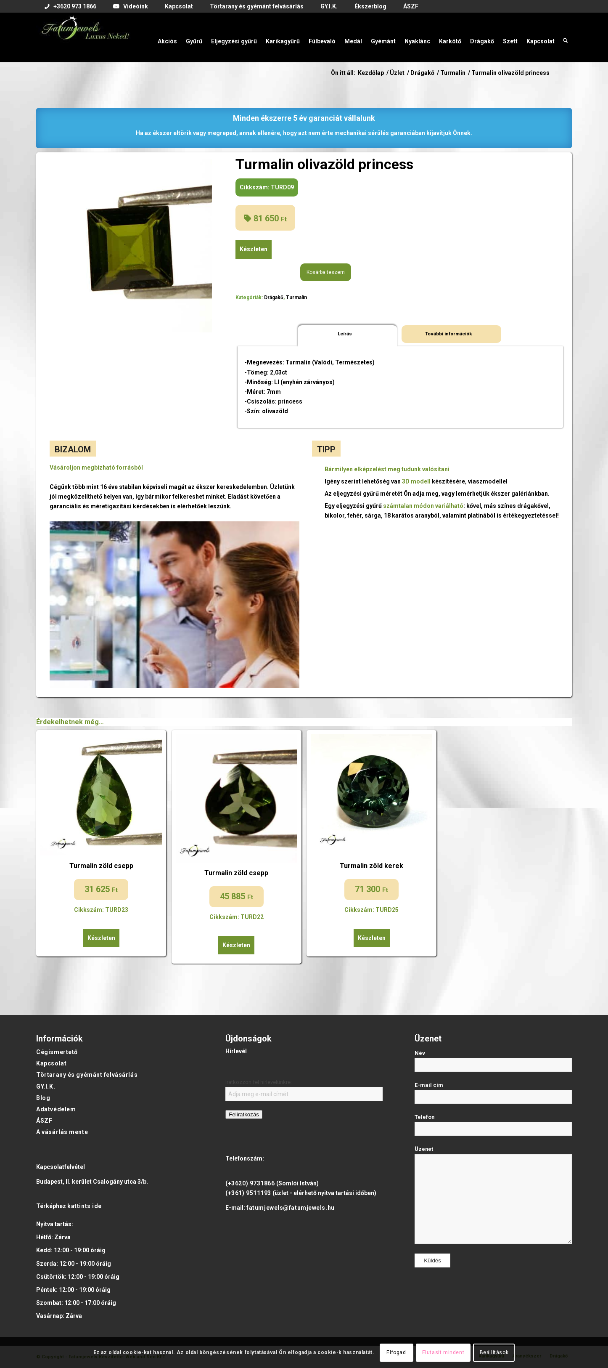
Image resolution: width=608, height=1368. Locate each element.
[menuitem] (70, 6)
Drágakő (273, 297)
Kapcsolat (51, 1063)
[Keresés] (565, 37)
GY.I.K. (45, 1086)
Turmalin (296, 297)
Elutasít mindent (443, 1352)
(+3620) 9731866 (250, 1183)
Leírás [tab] (345, 334)
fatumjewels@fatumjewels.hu (290, 1207)
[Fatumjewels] (85, 37)
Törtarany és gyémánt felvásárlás (86, 1074)
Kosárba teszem (326, 272)
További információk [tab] (448, 334)
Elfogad (396, 1352)
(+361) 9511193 (248, 1193)
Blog (43, 1097)
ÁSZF (44, 1120)
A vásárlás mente (62, 1132)
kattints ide (84, 1206)
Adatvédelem (56, 1109)
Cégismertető (57, 1052)
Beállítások (494, 1352)
